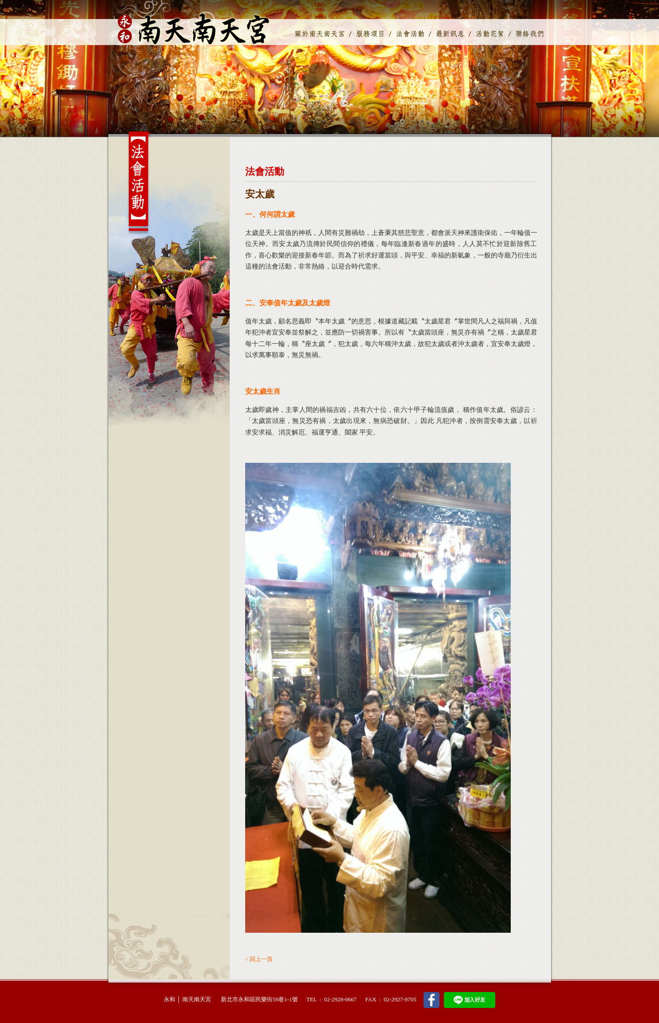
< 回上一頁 (259, 959)
